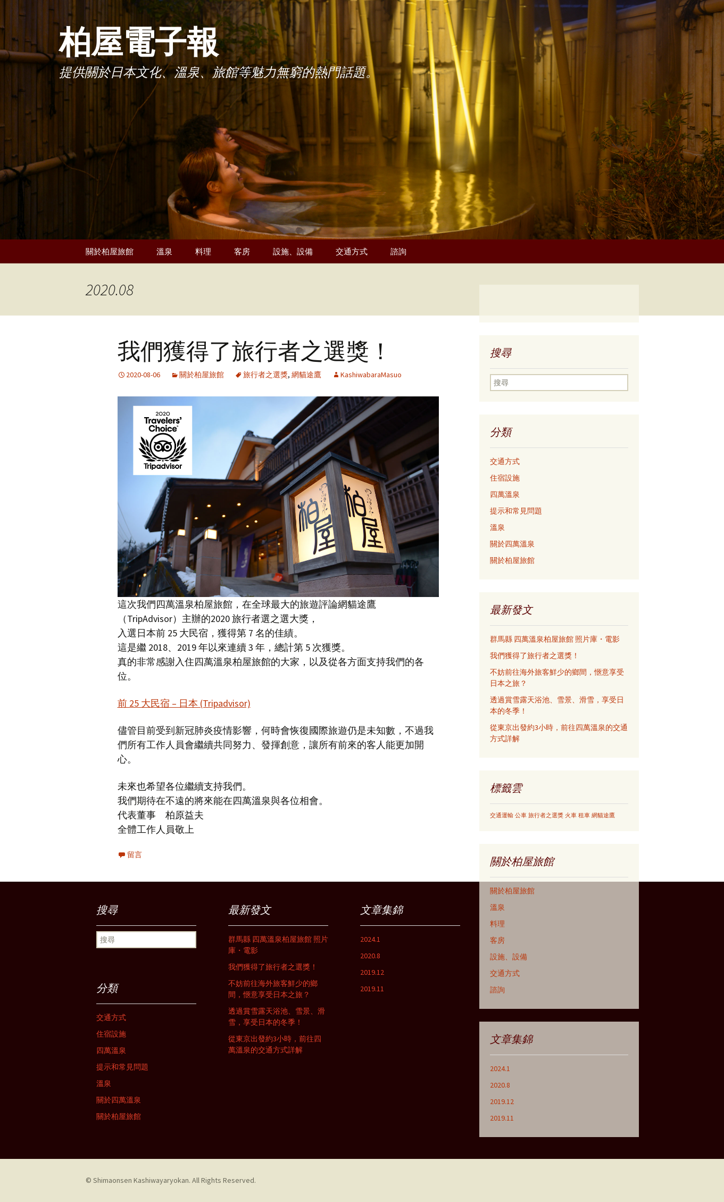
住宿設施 (505, 478)
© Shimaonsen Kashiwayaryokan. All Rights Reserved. (171, 1180)
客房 (242, 251)
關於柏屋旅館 (110, 251)
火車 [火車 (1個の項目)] (571, 815)
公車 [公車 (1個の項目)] (521, 815)
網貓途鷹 (306, 374)
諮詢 (398, 251)
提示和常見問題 (516, 511)
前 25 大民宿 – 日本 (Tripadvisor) (184, 703)
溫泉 (164, 251)
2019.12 (502, 1101)
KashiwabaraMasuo (371, 374)
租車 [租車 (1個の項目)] (584, 815)
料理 (203, 251)
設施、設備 (293, 251)
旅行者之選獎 (265, 374)
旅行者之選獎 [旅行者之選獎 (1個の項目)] (545, 815)
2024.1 (500, 1068)
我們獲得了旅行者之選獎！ (255, 351)
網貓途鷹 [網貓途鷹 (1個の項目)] (603, 815)
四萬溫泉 (505, 494)
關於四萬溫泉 (512, 544)
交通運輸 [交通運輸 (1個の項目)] (501, 815)
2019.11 (502, 1118)
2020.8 (500, 1085)
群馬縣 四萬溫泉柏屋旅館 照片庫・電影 (555, 639)
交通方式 (352, 251)
